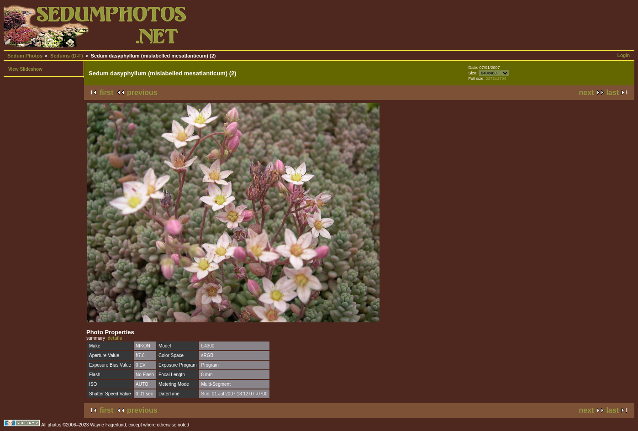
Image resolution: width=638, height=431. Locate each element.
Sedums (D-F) (66, 55)
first (106, 92)
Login (623, 55)
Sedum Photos (24, 55)
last (612, 92)
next (586, 92)
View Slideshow (25, 69)
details (115, 338)
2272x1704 (496, 78)
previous (142, 92)
